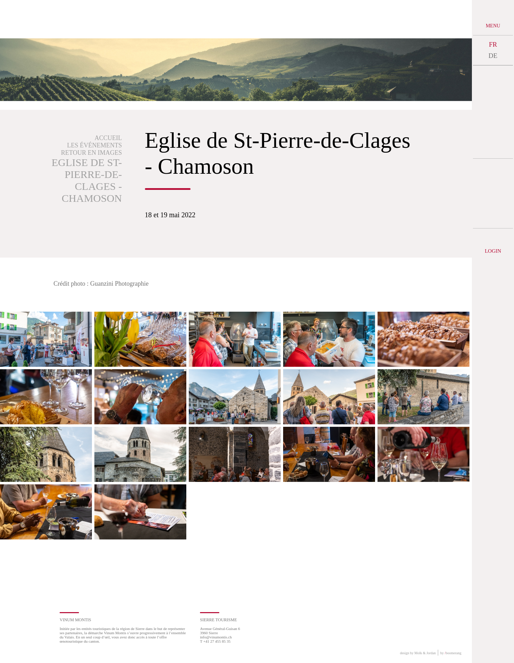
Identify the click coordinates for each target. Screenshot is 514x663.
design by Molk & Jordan (418, 653)
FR (493, 44)
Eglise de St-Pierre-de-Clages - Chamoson (87, 180)
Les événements (94, 145)
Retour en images (91, 152)
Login (493, 251)
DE (492, 55)
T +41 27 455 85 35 (215, 641)
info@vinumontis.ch (216, 637)
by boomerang (450, 653)
